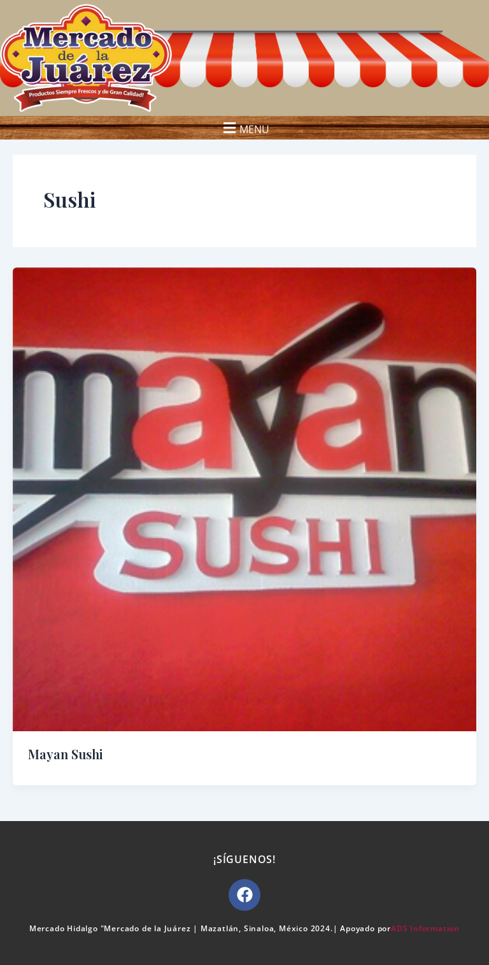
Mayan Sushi (65, 753)
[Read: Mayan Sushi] (244, 499)
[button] (244, 127)
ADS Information (425, 928)
